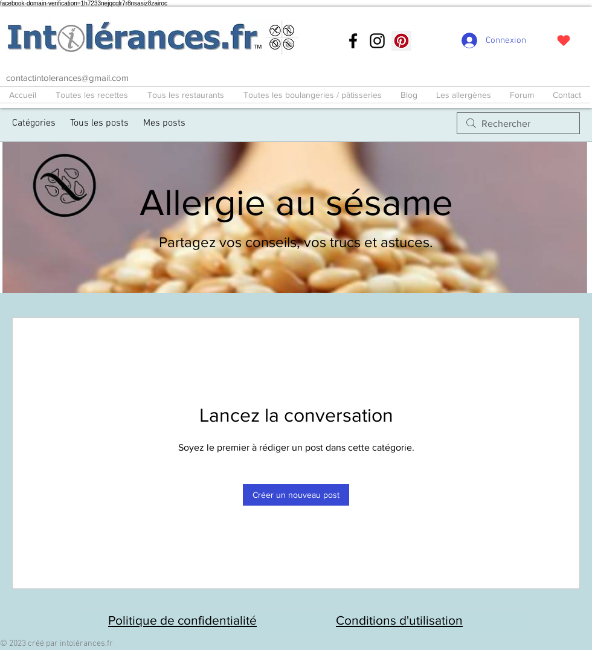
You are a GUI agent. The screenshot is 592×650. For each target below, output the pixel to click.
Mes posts (164, 123)
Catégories (34, 123)
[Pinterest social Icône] (401, 41)
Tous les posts (99, 123)
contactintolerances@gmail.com (67, 77)
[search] (518, 123)
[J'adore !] (563, 40)
